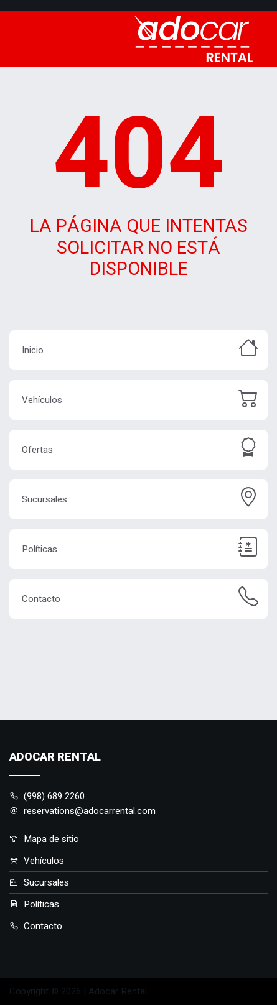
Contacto (41, 599)
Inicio (33, 350)
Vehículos (42, 400)
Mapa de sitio (44, 839)
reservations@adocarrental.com (82, 811)
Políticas (39, 549)
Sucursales (44, 499)
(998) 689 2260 (47, 796)
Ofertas (37, 449)
